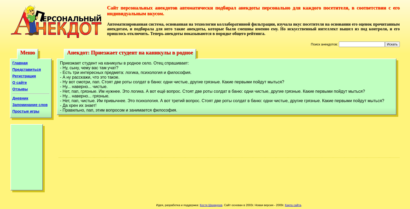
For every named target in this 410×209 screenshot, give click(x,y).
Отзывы (20, 89)
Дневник (20, 98)
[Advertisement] (26, 158)
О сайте (19, 82)
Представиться (26, 69)
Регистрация (24, 76)
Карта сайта (293, 205)
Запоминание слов (30, 105)
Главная (20, 63)
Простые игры (25, 111)
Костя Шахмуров (211, 205)
